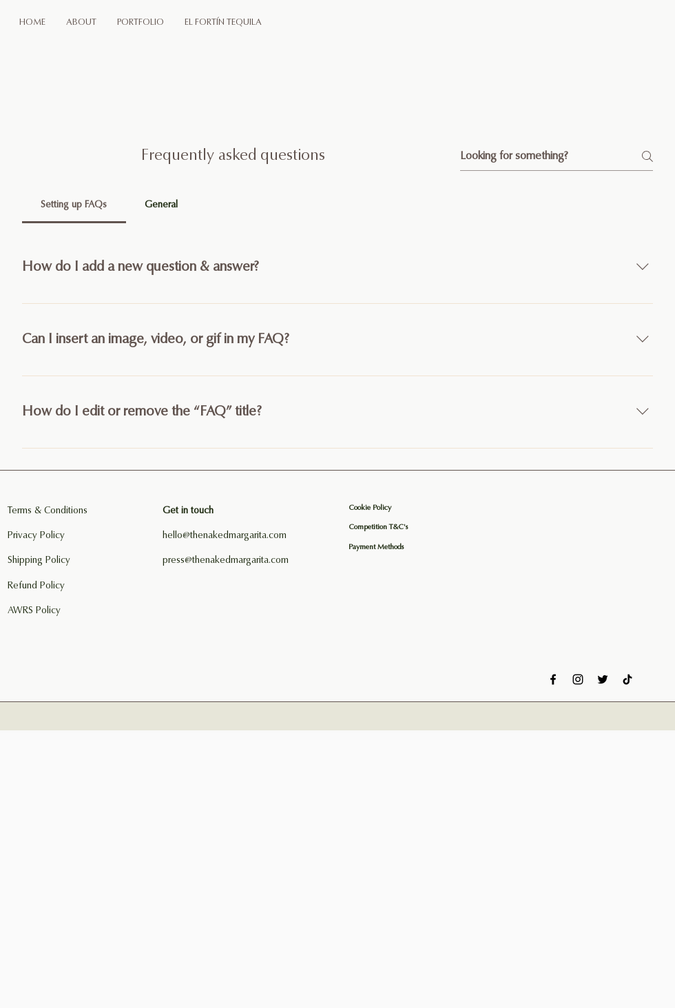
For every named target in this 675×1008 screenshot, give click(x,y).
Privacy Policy (36, 536)
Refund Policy (36, 586)
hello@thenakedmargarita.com (225, 536)
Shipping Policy (39, 561)
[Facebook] (553, 679)
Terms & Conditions (47, 511)
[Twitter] (603, 679)
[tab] (74, 205)
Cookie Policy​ (370, 508)
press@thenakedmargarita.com (226, 561)
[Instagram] (578, 679)
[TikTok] (627, 679)
